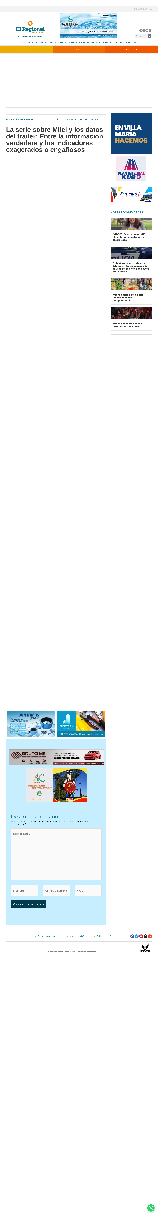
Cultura (119, 42)
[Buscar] (149, 36)
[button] (151, 1208)
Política (73, 42)
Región (52, 42)
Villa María (27, 42)
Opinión (62, 42)
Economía (108, 42)
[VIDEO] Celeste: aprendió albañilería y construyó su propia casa (129, 237)
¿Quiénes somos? (102, 936)
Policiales (131, 42)
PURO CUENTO (131, 50)
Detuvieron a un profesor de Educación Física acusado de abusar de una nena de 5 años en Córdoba (131, 267)
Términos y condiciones (47, 936)
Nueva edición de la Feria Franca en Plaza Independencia (128, 297)
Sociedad (96, 42)
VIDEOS (79, 50)
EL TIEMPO (26, 50)
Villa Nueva (41, 42)
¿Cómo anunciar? (77, 936)
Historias (84, 42)
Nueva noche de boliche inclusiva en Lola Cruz (127, 325)
